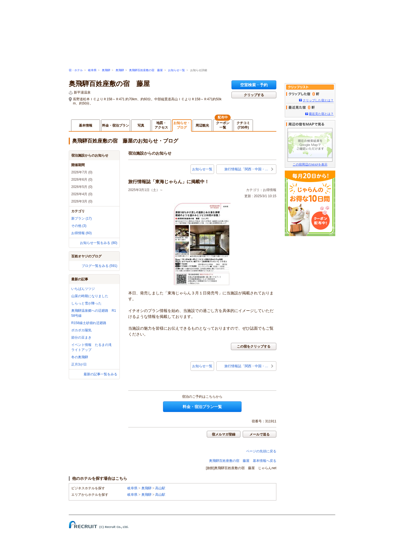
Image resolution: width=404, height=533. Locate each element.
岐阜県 (92, 70)
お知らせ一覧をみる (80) (98, 243)
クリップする (254, 95)
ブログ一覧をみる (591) (99, 266)
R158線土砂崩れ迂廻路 (90, 323)
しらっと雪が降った (86, 303)
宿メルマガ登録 (223, 434)
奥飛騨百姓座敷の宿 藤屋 (146, 70)
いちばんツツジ (83, 289)
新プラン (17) (81, 218)
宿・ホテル (76, 70)
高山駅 (160, 488)
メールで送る (259, 434)
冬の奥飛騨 (79, 357)
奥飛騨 (106, 70)
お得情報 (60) (81, 233)
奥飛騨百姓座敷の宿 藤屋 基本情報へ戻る (242, 461)
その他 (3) (78, 226)
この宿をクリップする (253, 346)
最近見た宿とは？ (321, 113)
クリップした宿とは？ (318, 100)
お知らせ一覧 (176, 70)
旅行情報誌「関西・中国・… (246, 169)
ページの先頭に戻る (261, 451)
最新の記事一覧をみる (100, 374)
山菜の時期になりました (89, 296)
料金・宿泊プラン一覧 (202, 406)
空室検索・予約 (254, 85)
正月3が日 (79, 364)
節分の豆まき (81, 337)
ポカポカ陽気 (81, 330)
